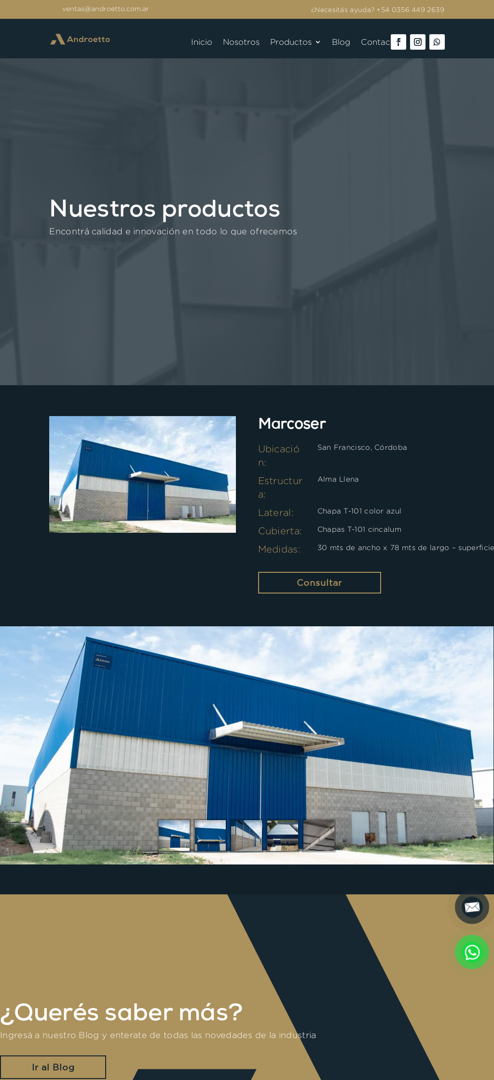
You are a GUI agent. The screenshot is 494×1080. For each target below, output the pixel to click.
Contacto (380, 42)
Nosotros (241, 42)
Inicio (201, 42)
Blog (341, 42)
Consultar (319, 582)
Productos (291, 42)
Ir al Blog (53, 1067)
